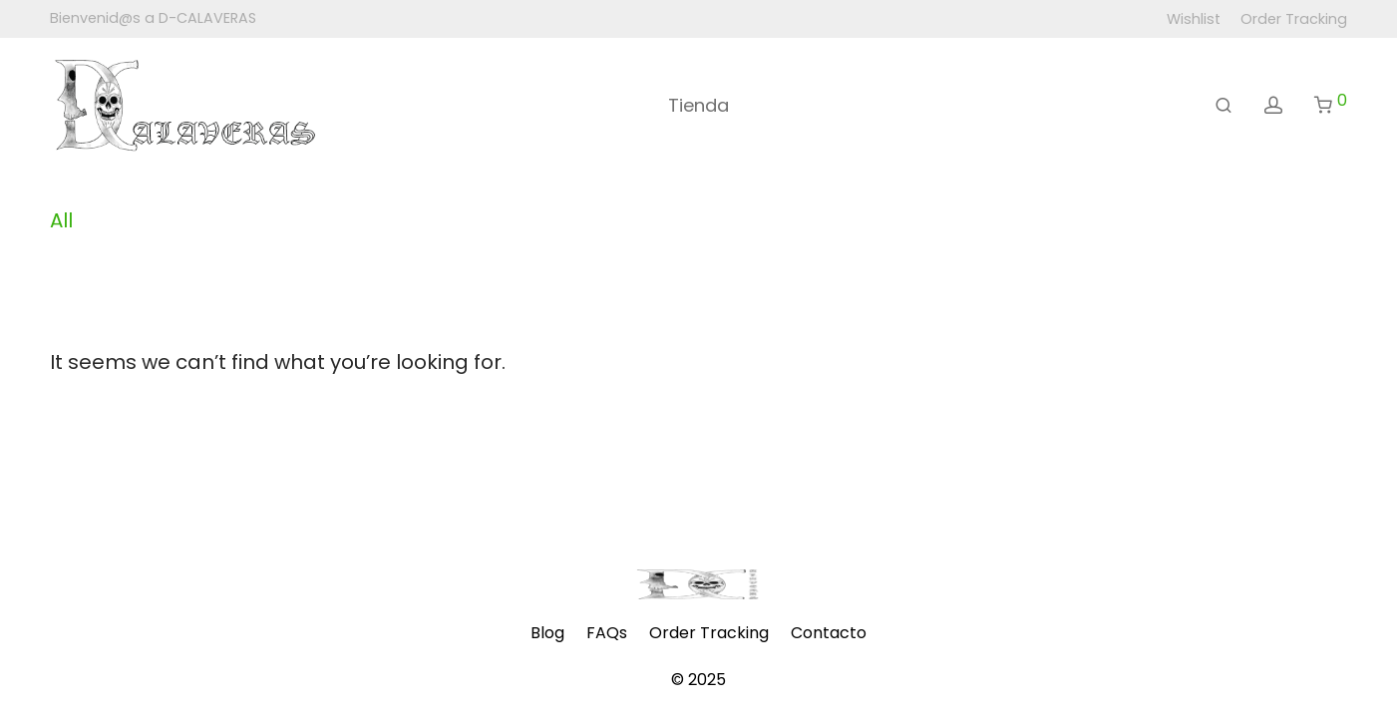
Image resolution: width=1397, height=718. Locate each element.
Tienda (698, 105)
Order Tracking (1293, 19)
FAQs (606, 632)
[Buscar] (1223, 106)
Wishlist (1194, 19)
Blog (547, 632)
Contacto (829, 632)
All (61, 220)
